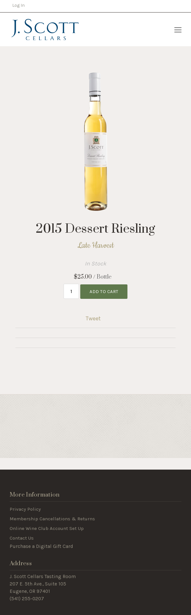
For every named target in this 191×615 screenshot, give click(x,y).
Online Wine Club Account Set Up (47, 528)
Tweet (93, 318)
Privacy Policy (25, 509)
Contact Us (22, 538)
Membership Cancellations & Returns (52, 519)
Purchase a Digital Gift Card (41, 546)
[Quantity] (71, 291)
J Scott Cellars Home (45, 29)
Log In (18, 5)
